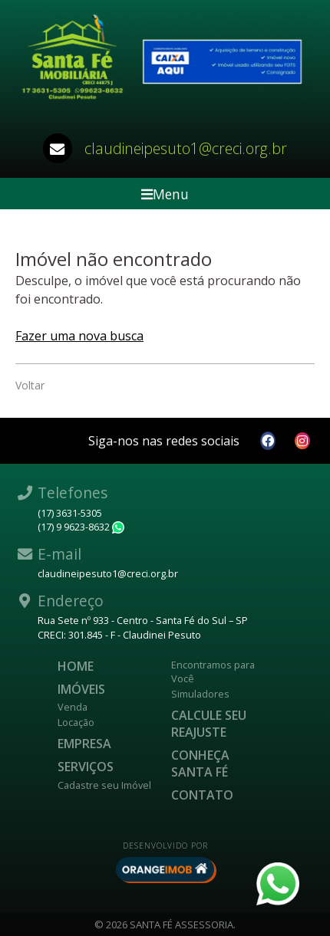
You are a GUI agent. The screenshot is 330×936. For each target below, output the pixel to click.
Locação (76, 722)
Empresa (84, 743)
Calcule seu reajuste (208, 724)
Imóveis (81, 689)
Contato (202, 795)
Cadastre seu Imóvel (104, 785)
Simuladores (200, 694)
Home (76, 666)
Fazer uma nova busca (79, 335)
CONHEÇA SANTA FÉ (200, 763)
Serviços (86, 766)
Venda (72, 707)
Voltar (30, 385)
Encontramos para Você (213, 671)
